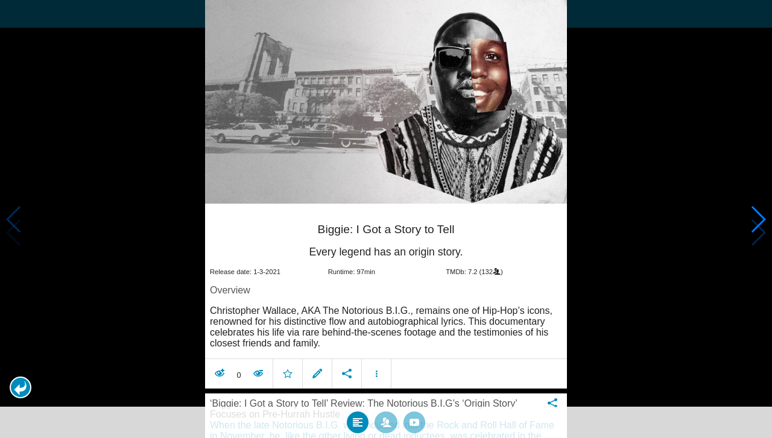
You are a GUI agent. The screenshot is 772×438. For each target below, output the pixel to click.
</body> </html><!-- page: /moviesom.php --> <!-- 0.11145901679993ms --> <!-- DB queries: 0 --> (386, 219)
